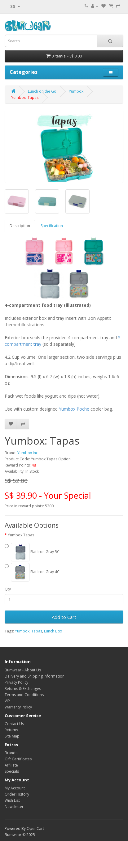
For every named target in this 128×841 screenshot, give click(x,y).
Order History (17, 794)
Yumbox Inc (27, 452)
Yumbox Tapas (21, 535)
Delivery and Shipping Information (34, 676)
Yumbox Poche (74, 409)
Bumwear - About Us (23, 670)
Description (20, 225)
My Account (15, 788)
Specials (12, 771)
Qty (8, 589)
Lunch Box (53, 631)
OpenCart (35, 828)
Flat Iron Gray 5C (32, 552)
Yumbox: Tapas (24, 97)
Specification (52, 225)
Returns (11, 730)
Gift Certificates (18, 759)
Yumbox (76, 91)
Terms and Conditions (24, 694)
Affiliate (11, 765)
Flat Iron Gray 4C (32, 572)
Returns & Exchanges (23, 688)
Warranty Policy (18, 707)
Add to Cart (64, 617)
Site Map (12, 736)
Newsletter (14, 806)
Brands (11, 752)
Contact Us (14, 723)
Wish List (12, 800)
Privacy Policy (16, 682)
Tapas (36, 631)
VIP (7, 701)
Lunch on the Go (42, 91)
